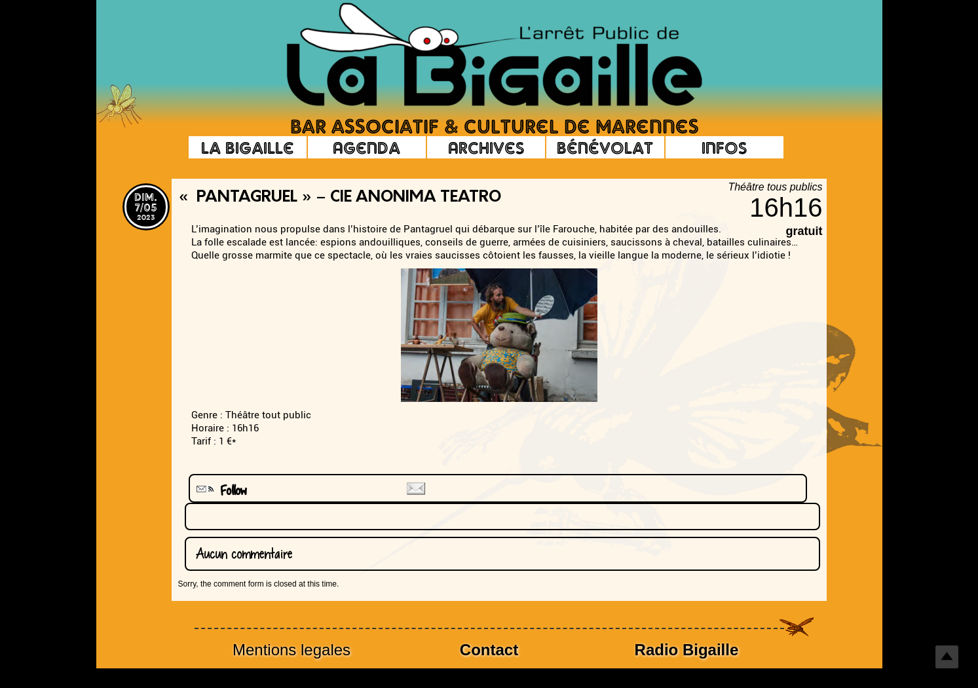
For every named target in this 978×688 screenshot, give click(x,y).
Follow (220, 490)
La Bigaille (247, 147)
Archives (486, 147)
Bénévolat (605, 147)
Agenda (366, 147)
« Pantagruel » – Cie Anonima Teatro (339, 198)
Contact (489, 650)
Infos (724, 147)
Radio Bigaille (687, 650)
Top (946, 656)
